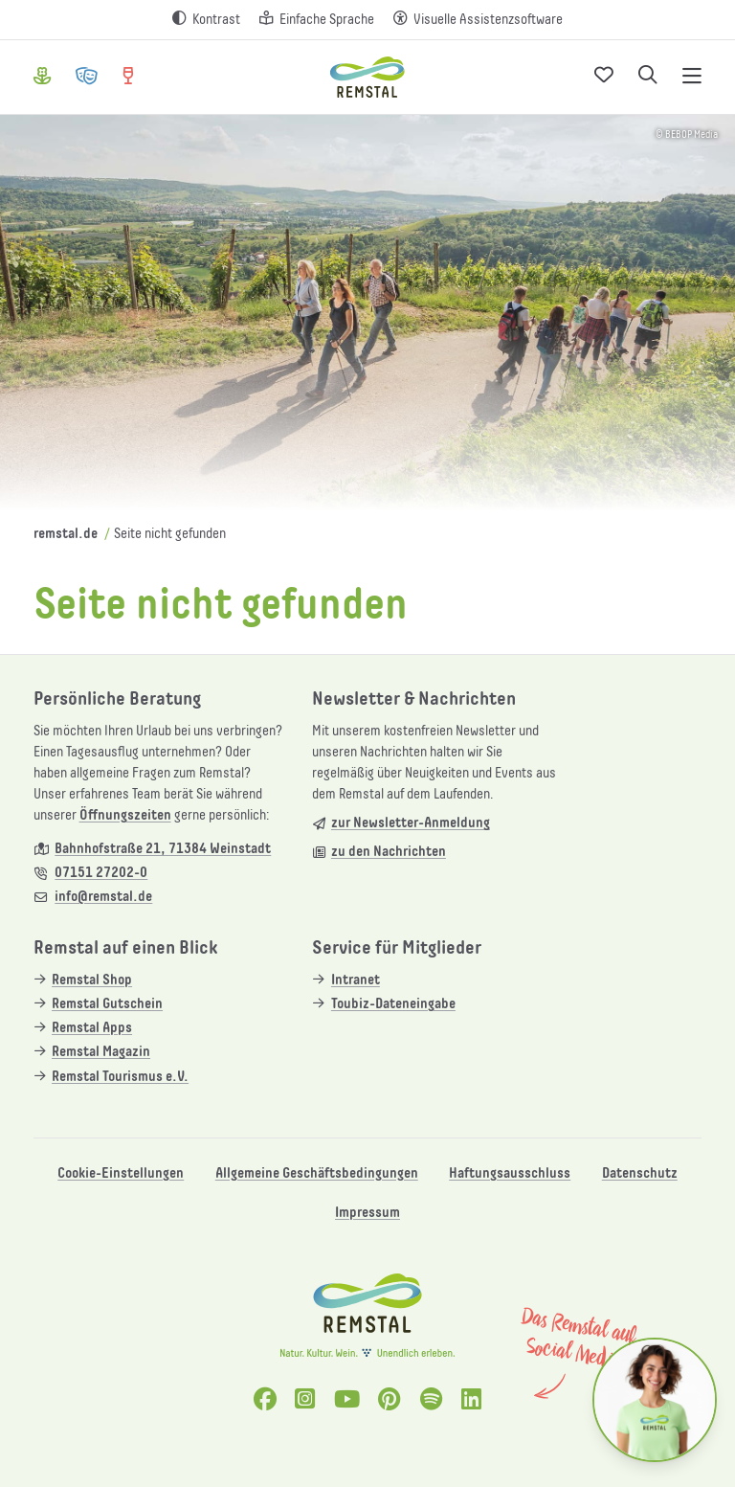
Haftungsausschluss (509, 1173)
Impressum (367, 1212)
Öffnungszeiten (125, 815)
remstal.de (65, 534)
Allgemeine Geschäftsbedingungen (316, 1173)
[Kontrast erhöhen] (206, 20)
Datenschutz (640, 1173)
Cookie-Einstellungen (120, 1173)
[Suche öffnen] (647, 77)
